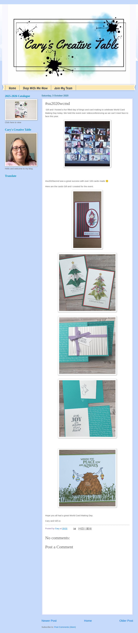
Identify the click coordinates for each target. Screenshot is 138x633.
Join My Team (63, 88)
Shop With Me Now (35, 88)
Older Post (126, 620)
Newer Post (49, 620)
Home (12, 88)
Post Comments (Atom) (65, 627)
